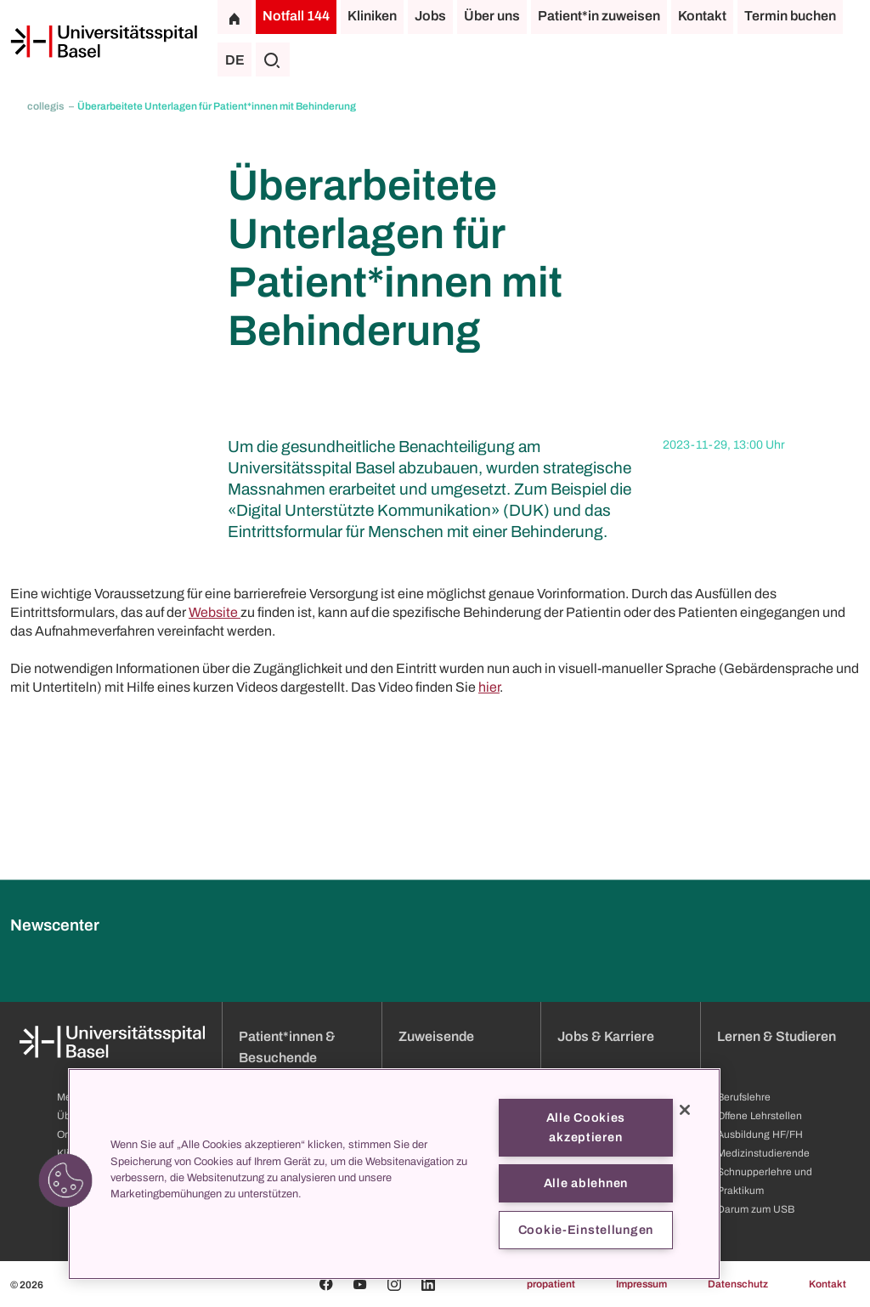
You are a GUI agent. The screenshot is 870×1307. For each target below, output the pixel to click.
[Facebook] (326, 1284)
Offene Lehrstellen (759, 1116)
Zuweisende (436, 1036)
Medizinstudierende (763, 1153)
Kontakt (702, 15)
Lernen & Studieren (776, 1036)
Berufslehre (744, 1097)
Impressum (641, 1284)
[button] (65, 1180)
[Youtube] (360, 1284)
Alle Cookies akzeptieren (586, 1127)
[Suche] (273, 59)
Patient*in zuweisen (599, 15)
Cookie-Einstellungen (585, 1229)
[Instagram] (394, 1284)
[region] (394, 1174)
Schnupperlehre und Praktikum (764, 1181)
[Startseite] (103, 41)
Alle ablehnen (586, 1183)
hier (489, 687)
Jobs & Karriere (605, 1036)
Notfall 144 (296, 15)
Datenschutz (738, 1284)
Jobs (430, 15)
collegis (46, 106)
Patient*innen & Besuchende (287, 1047)
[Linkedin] (428, 1284)
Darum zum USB (755, 1209)
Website (214, 612)
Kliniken (372, 15)
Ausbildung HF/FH (760, 1134)
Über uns (492, 15)
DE (235, 60)
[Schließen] (684, 1110)
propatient (551, 1284)
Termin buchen (790, 15)
